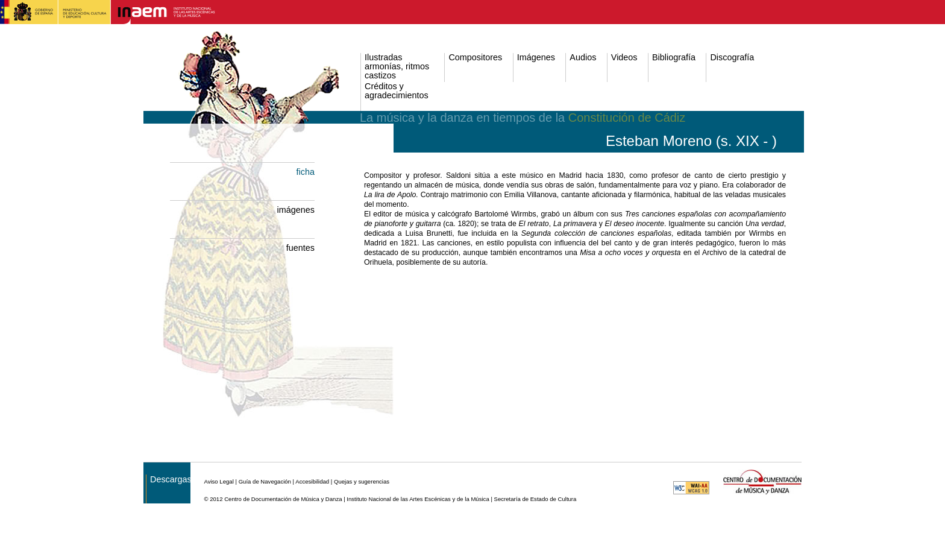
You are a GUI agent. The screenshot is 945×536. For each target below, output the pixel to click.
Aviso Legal (218, 481)
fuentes (300, 248)
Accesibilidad (312, 481)
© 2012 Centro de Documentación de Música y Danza (273, 499)
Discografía (732, 57)
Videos (624, 57)
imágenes (296, 210)
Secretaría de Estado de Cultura (535, 499)
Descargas (171, 479)
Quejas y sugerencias (361, 481)
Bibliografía (673, 57)
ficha (306, 172)
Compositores (475, 57)
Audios (583, 57)
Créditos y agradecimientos (397, 91)
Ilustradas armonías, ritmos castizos (397, 66)
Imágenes (536, 57)
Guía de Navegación (265, 481)
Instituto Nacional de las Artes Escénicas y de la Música (418, 499)
